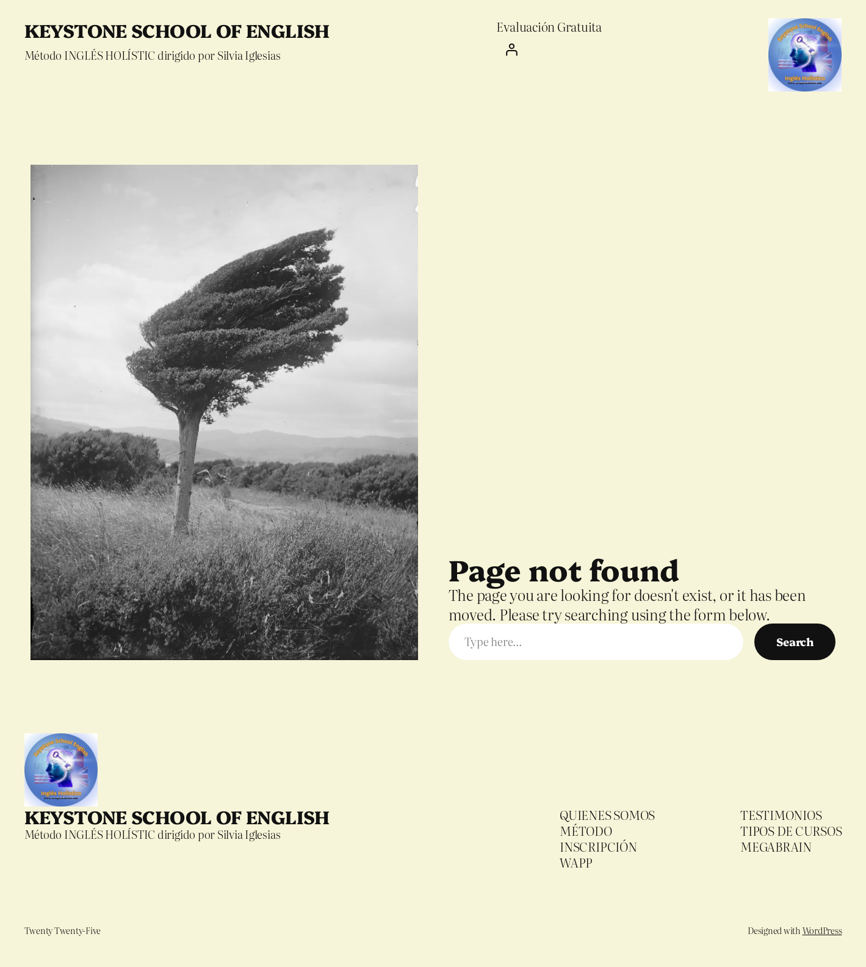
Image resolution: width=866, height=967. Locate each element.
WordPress (822, 930)
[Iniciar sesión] (548, 49)
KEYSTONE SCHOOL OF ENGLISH (177, 30)
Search (795, 641)
